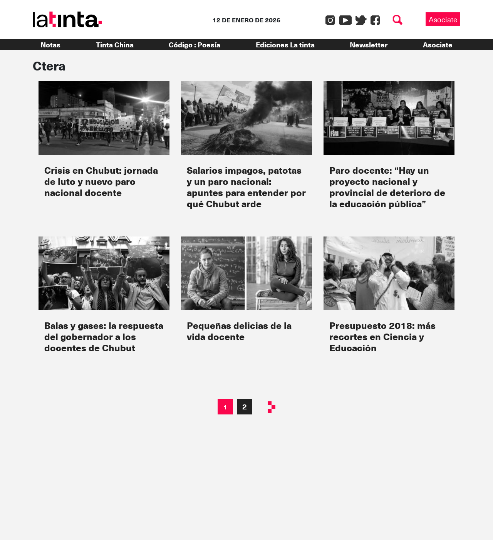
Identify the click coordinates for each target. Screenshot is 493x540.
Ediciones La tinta (285, 44)
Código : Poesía (194, 44)
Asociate (443, 19)
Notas (50, 44)
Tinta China (115, 44)
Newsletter (368, 44)
